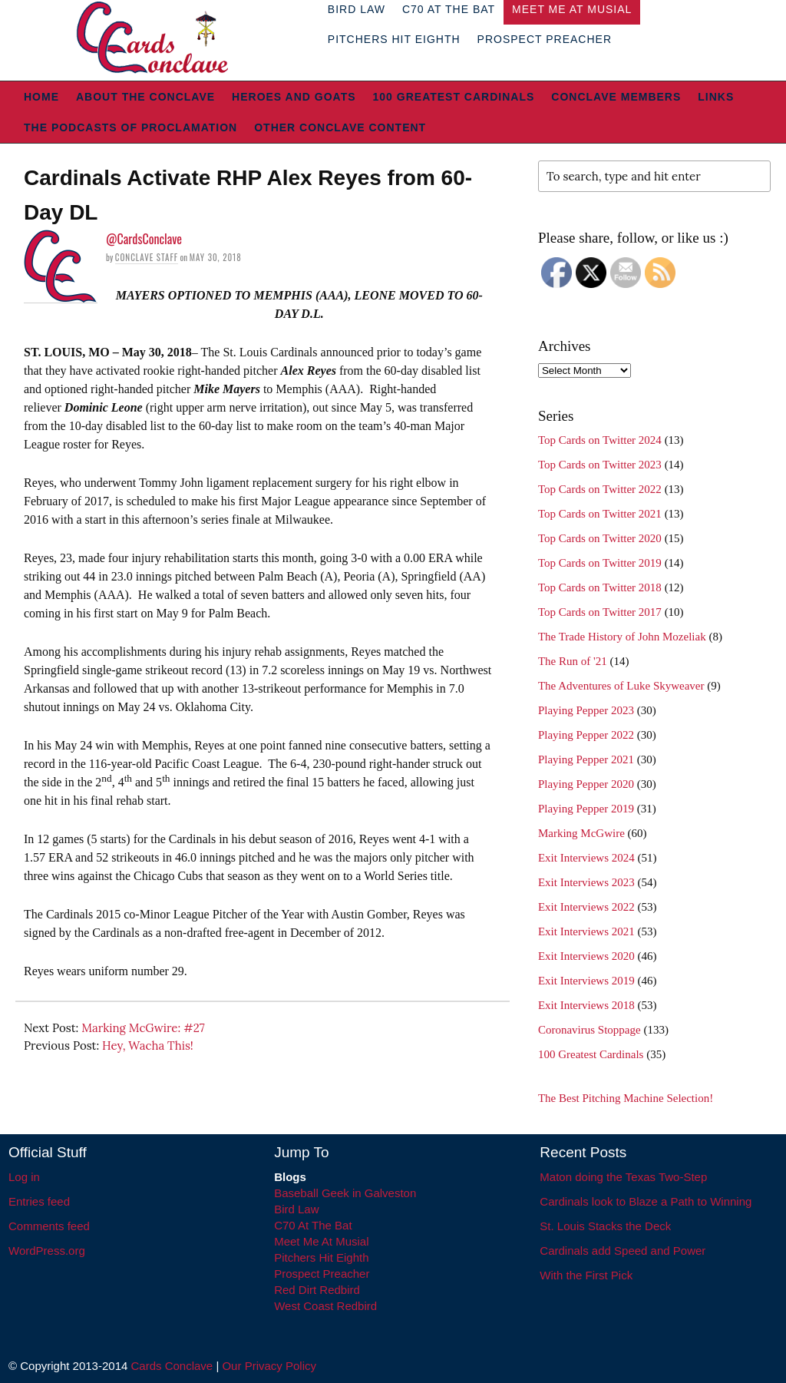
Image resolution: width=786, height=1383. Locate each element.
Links (716, 97)
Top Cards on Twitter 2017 (600, 612)
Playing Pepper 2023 (586, 710)
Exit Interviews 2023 (586, 882)
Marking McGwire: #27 (142, 1028)
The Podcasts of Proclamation (130, 127)
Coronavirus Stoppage (589, 1030)
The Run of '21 (572, 661)
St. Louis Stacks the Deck (605, 1225)
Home (41, 97)
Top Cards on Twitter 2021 (600, 514)
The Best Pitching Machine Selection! (625, 1098)
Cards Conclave (172, 1365)
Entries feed (39, 1201)
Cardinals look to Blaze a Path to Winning (645, 1201)
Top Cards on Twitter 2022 (600, 489)
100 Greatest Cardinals (454, 97)
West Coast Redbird (325, 1305)
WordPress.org (46, 1250)
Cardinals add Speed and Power (622, 1250)
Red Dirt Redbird (317, 1289)
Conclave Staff (146, 257)
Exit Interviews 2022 (586, 907)
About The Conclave (145, 97)
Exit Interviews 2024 (586, 858)
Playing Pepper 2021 (586, 759)
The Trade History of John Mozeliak (622, 636)
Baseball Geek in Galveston (345, 1192)
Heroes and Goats (293, 97)
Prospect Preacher (544, 39)
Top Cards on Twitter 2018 (600, 587)
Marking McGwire (581, 833)
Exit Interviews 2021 (586, 931)
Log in (24, 1176)
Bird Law (296, 1209)
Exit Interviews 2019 (586, 980)
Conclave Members (616, 97)
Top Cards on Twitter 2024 (600, 440)
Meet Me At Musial (321, 1241)
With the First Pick (586, 1275)
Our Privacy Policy (269, 1365)
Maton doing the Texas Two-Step (623, 1176)
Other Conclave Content (340, 127)
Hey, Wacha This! (147, 1045)
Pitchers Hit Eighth (394, 39)
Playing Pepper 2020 (586, 784)
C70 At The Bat (313, 1225)
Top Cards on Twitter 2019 (600, 563)
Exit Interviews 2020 (586, 956)
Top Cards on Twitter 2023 (600, 464)
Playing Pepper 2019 (586, 808)
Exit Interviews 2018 (586, 1005)
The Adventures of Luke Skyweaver (621, 686)
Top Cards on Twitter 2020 (600, 538)
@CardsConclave (144, 239)
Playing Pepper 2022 (586, 735)
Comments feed (49, 1225)
